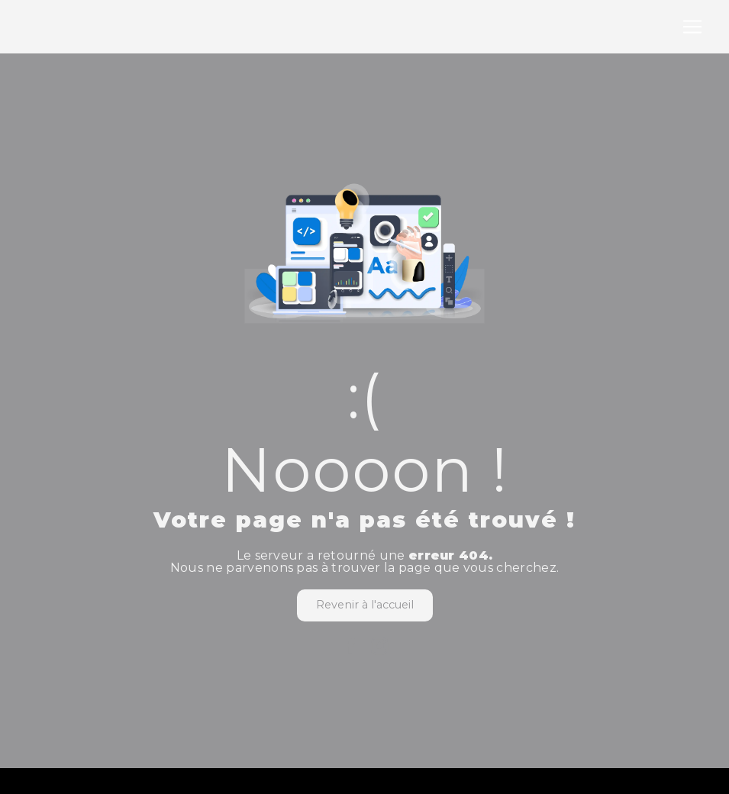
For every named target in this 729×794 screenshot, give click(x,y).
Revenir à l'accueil (365, 605)
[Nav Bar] (692, 26)
